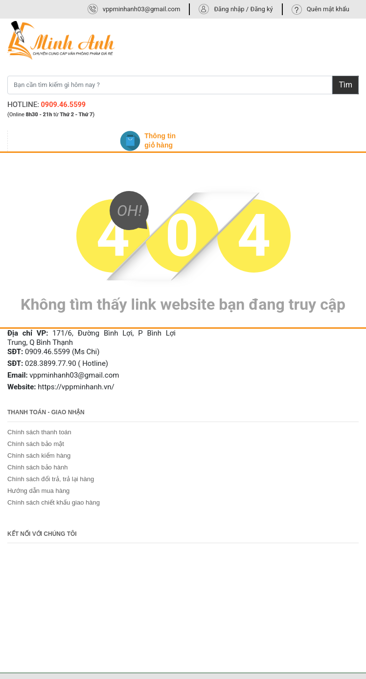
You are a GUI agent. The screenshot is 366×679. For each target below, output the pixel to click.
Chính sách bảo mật (35, 443)
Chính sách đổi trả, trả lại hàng (50, 479)
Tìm (345, 84)
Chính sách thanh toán (39, 432)
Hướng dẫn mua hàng (38, 490)
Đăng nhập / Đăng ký (243, 9)
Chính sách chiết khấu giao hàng (53, 502)
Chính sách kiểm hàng (38, 455)
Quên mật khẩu (328, 9)
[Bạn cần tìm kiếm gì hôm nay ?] (169, 85)
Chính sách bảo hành (37, 467)
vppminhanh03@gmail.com (142, 9)
